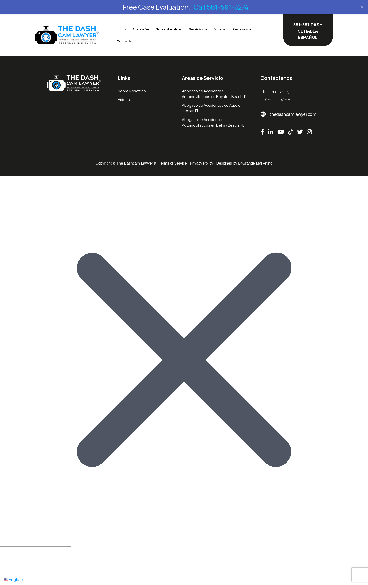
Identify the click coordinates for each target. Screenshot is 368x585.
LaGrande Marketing (255, 163)
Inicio (121, 29)
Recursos (240, 29)
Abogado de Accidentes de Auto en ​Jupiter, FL (212, 108)
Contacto (124, 41)
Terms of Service (173, 163)
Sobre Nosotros (169, 29)
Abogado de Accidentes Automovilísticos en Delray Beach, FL (213, 122)
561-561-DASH (276, 99)
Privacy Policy (201, 163)
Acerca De (141, 29)
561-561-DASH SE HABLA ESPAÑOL (307, 31)
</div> (35, 564)
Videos (220, 29)
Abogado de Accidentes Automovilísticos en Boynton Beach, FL (215, 93)
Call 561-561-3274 (221, 7)
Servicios (196, 29)
